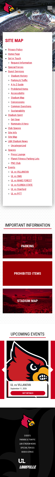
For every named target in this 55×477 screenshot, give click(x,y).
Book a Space (28, 452)
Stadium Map (17, 97)
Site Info (12, 132)
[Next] (53, 370)
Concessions (18, 102)
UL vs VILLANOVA (20, 171)
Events (11, 167)
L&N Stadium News (18, 141)
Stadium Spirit (15, 115)
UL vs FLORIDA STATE (22, 184)
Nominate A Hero (19, 123)
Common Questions (21, 106)
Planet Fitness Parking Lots (25, 158)
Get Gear (15, 119)
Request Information (21, 62)
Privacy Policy (15, 49)
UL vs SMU (16, 176)
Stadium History (19, 75)
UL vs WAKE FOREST (21, 180)
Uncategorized (18, 145)
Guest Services (16, 71)
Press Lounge (18, 154)
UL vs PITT (16, 193)
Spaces (12, 149)
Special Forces (15, 67)
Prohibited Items (19, 88)
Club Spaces (14, 128)
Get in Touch (14, 58)
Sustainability (18, 110)
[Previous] (2, 370)
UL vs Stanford (18, 189)
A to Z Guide (17, 84)
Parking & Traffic (19, 80)
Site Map (12, 136)
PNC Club (16, 163)
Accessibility (17, 93)
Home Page (14, 53)
